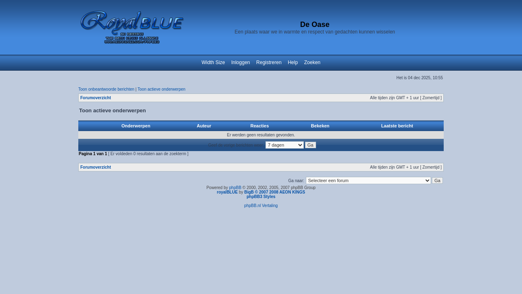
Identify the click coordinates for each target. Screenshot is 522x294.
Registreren (268, 62)
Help (293, 62)
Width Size (213, 62)
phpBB (235, 187)
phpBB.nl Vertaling (261, 205)
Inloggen (240, 62)
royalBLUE (227, 192)
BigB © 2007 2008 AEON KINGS (274, 192)
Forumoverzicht (95, 98)
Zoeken (312, 62)
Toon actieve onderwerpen (161, 89)
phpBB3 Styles (261, 196)
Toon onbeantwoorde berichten (106, 89)
